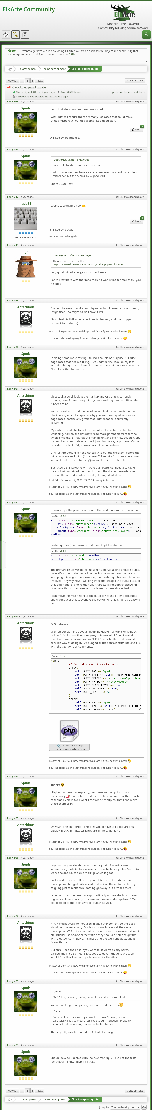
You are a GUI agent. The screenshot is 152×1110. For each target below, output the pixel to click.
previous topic (121, 92)
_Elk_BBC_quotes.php (70, 746)
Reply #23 (12, 616)
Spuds (26, 108)
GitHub (73, 54)
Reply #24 (12, 776)
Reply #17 (12, 196)
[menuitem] (146, 34)
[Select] (63, 516)
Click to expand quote (85, 69)
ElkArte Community (29, 9)
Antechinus (25, 307)
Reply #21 (12, 388)
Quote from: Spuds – (71, 159)
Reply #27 (12, 916)
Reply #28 (12, 981)
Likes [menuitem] (137, 129)
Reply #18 (12, 245)
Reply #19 (12, 300)
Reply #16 (12, 149)
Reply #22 (12, 502)
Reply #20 (12, 347)
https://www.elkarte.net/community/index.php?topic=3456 (88, 264)
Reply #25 (12, 818)
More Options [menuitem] (135, 80)
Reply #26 (12, 857)
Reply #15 (12, 101)
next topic (138, 92)
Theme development (54, 69)
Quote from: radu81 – (72, 255)
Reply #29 (12, 1045)
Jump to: (104, 1107)
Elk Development (26, 69)
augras (26, 252)
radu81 (26, 203)
